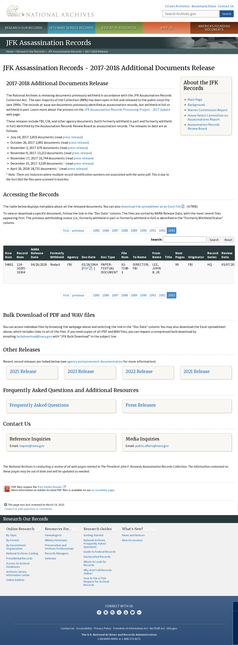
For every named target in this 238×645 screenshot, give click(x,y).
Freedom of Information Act (130, 628)
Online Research (20, 529)
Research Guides (98, 529)
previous (78, 230)
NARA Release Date (37, 253)
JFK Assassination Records (65, 51)
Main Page (195, 99)
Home (10, 51)
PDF (86, 268)
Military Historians (56, 540)
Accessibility (84, 628)
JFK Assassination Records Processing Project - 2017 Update (127, 109)
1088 (124, 230)
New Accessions (132, 540)
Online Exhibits (15, 580)
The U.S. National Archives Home (49, 11)
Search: (156, 239)
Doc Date (88, 257)
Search (226, 14)
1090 (143, 230)
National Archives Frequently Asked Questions (95, 543)
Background (196, 105)
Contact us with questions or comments (28, 509)
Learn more (200, 637)
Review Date (226, 255)
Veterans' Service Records (71, 28)
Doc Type (108, 257)
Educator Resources (119, 28)
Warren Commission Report (208, 110)
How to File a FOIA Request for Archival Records (96, 581)
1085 (96, 230)
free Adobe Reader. (52, 487)
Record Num (22, 255)
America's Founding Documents (214, 28)
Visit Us (167, 28)
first (66, 230)
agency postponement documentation (95, 361)
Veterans (50, 558)
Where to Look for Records (95, 563)
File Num (125, 255)
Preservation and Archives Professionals (59, 546)
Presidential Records (19, 558)
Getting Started (93, 535)
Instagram (112, 612)
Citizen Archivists (177, 6)
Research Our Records (23, 28)
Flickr (139, 612)
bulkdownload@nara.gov (34, 336)
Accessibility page (103, 490)
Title (168, 257)
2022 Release (139, 371)
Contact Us (226, 6)
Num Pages (180, 255)
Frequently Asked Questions (39, 405)
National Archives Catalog (22, 553)
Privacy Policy (102, 628)
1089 (134, 230)
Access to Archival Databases (17, 565)
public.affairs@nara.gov (152, 446)
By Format (12, 540)
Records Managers (57, 553)
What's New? (132, 529)
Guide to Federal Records (100, 552)
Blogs (132, 612)
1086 (105, 230)
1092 (162, 230)
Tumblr (119, 612)
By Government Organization (16, 546)
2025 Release (23, 371)
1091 (152, 230)
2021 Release (196, 371)
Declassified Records (97, 557)
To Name (139, 257)
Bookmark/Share (204, 6)
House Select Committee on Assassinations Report (208, 117)
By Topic (11, 535)
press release (72, 137)
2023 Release (80, 371)
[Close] (233, 606)
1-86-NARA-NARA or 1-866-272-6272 (119, 639)
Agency (72, 257)
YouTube (125, 612)
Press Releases (141, 405)
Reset (228, 240)
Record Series (212, 255)
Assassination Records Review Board (204, 126)
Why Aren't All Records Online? (98, 571)
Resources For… (58, 529)
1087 (115, 230)
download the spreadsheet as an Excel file (151, 206)
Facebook (99, 612)
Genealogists (53, 535)
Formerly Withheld (57, 255)
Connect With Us (119, 606)
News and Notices (133, 535)
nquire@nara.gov (32, 446)
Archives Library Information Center (18, 573)
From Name (156, 255)
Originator (196, 257)
